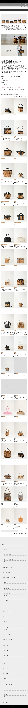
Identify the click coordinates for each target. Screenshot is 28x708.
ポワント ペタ (6, 551)
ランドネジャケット (7, 574)
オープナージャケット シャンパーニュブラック (11, 577)
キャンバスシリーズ (4, 89)
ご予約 (6, 60)
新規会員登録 (17, 66)
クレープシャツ (6, 598)
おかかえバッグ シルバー (8, 554)
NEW (8, 87)
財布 (15, 89)
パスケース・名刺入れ (20, 89)
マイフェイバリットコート (8, 652)
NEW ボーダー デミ (7, 671)
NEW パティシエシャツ (8, 595)
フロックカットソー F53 (8, 673)
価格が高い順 (16, 94)
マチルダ (5, 694)
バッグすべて (11, 89)
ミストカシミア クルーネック (9, 559)
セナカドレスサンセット (8, 684)
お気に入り (8, 4)
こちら (9, 72)
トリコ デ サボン (7, 616)
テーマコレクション (13, 87)
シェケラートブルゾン (7, 579)
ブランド (20, 4)
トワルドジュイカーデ (7, 613)
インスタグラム (3, 84)
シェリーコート (6, 655)
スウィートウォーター (7, 689)
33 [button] (25, 96)
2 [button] (22, 96)
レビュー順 (6, 94)
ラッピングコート (7, 549)
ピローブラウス (6, 588)
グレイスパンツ (6, 686)
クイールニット (6, 621)
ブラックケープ (6, 691)
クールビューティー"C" (8, 608)
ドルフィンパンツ (7, 634)
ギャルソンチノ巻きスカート (8, 639)
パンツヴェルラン (7, 629)
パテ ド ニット (6, 618)
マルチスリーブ (6, 666)
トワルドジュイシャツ (7, 600)
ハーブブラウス (6, 556)
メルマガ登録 (9, 66)
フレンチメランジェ (7, 668)
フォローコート (6, 650)
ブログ (3, 4)
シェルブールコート (7, 647)
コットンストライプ (7, 593)
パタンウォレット (7, 546)
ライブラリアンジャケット (8, 567)
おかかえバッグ (6, 702)
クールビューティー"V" (8, 611)
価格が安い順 (11, 94)
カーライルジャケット (7, 572)
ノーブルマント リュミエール (9, 657)
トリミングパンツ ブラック (8, 637)
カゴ (22, 87)
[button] (26, 96)
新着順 (2, 94)
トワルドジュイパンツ (7, 632)
